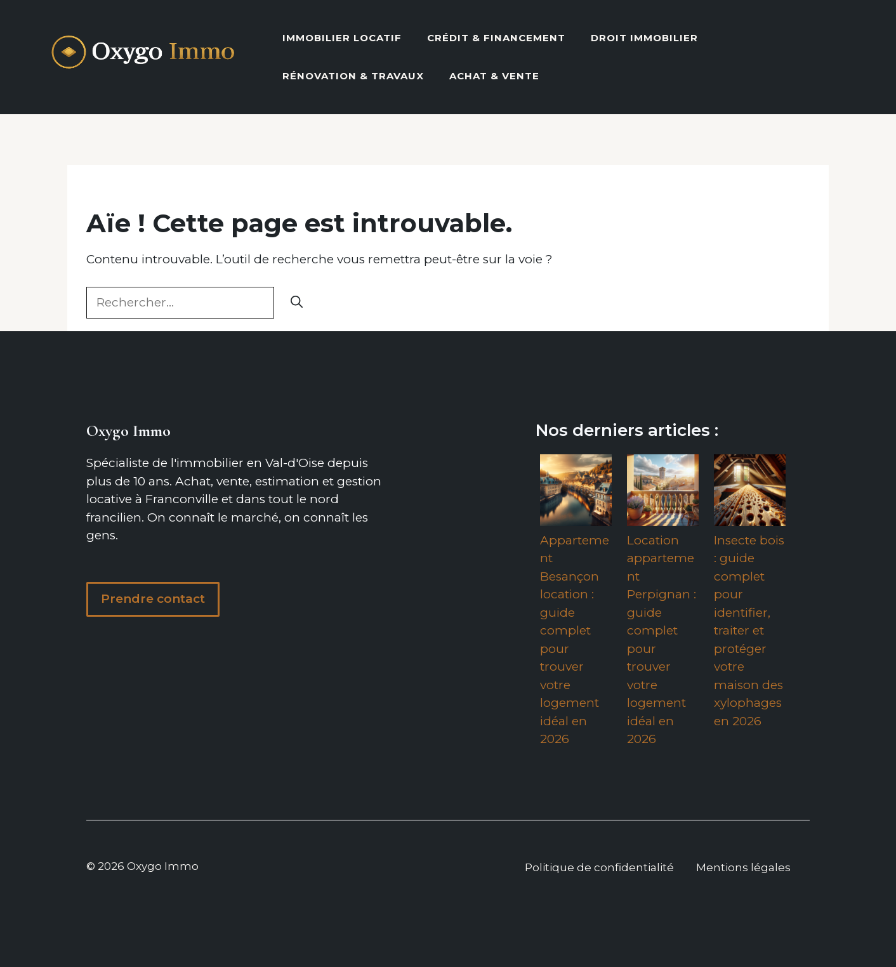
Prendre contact (153, 598)
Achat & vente (494, 76)
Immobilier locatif (342, 38)
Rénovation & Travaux (353, 76)
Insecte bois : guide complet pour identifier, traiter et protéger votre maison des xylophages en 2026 (749, 630)
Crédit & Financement (496, 38)
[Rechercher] (296, 303)
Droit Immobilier (644, 38)
